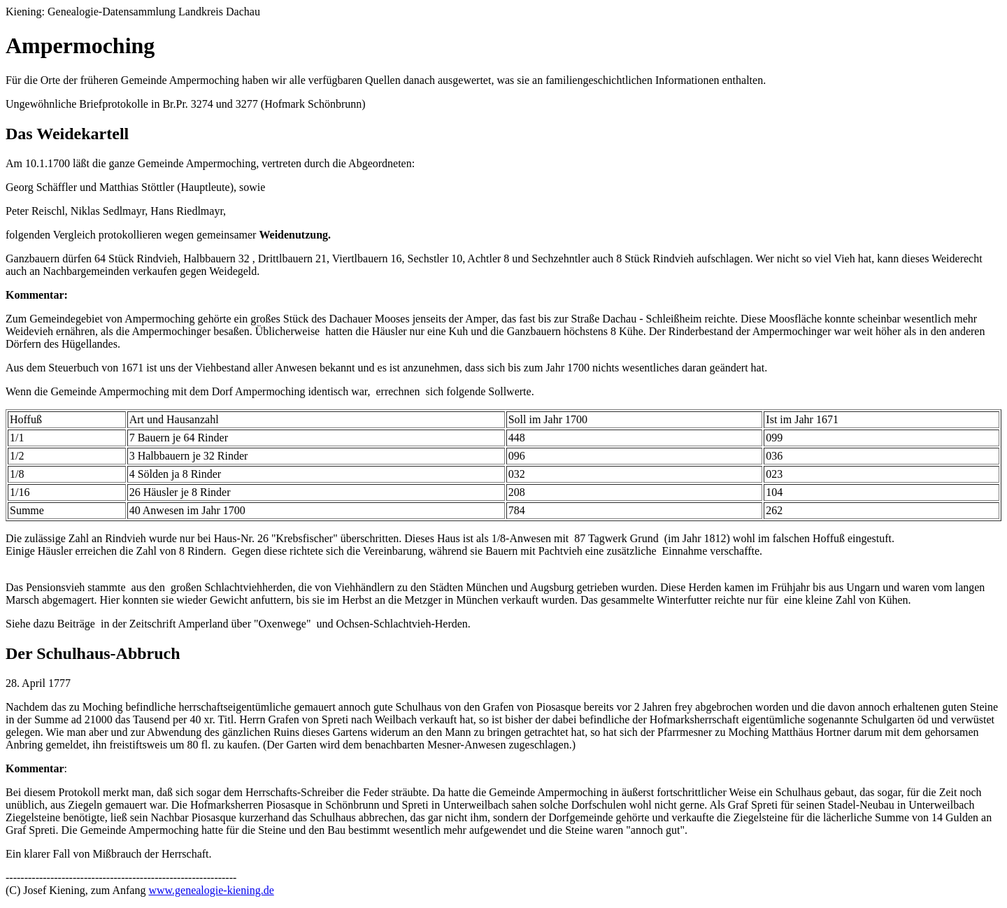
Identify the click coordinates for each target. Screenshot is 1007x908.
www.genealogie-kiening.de (210, 890)
